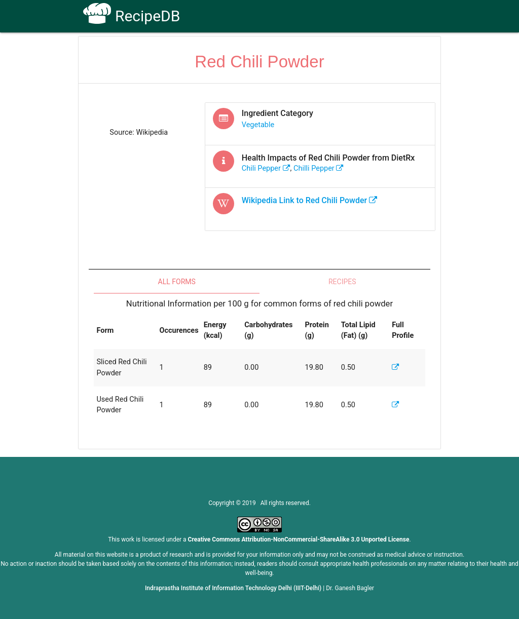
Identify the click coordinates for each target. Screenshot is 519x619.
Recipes (342, 282)
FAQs (324, 51)
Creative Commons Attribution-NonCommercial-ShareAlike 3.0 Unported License (299, 539)
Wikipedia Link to (309, 200)
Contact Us (366, 51)
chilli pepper (318, 168)
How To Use (232, 51)
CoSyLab (413, 51)
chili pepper (266, 168)
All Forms (177, 282)
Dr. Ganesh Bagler (350, 588)
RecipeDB (131, 16)
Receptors (283, 51)
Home (188, 51)
